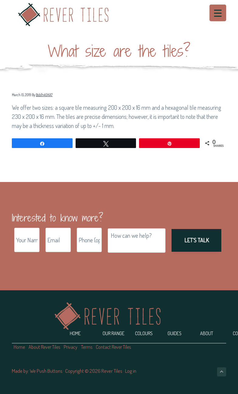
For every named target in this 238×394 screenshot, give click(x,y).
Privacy (70, 347)
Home (75, 333)
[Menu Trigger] (217, 13)
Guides (175, 333)
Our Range (113, 333)
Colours (144, 333)
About (206, 333)
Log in (130, 371)
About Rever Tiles (44, 347)
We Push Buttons (46, 371)
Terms (86, 347)
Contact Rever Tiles (113, 347)
